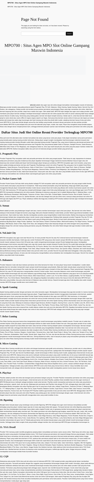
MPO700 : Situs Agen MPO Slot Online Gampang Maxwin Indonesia (32, 3)
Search (69, 33)
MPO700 (33, 105)
